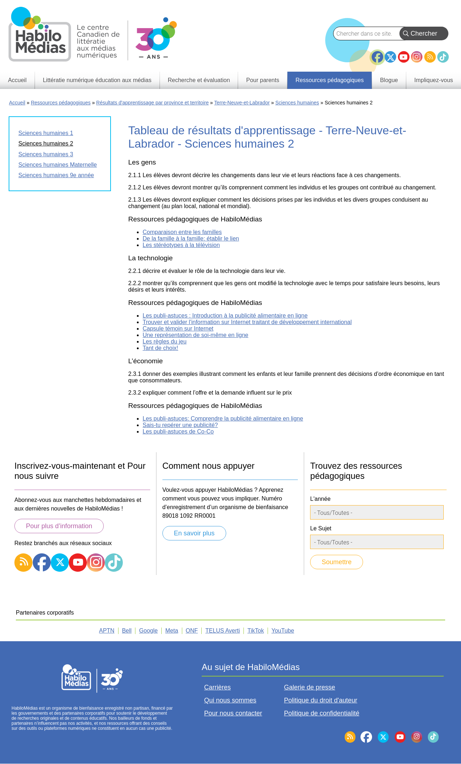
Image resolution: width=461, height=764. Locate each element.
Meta (171, 631)
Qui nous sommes (230, 700)
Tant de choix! (160, 348)
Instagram (416, 57)
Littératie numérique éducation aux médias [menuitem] (97, 80)
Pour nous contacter (233, 713)
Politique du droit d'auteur (321, 700)
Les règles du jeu (165, 341)
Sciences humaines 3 (45, 154)
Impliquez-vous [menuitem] (433, 80)
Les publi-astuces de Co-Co (178, 431)
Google (148, 631)
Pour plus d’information (59, 526)
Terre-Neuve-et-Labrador (242, 102)
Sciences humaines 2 (45, 143)
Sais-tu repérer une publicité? (180, 425)
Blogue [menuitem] (389, 80)
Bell (127, 631)
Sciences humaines (297, 102)
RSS (430, 57)
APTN (107, 631)
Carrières (217, 687)
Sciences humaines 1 (45, 133)
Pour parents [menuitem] (262, 80)
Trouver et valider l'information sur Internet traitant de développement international (247, 322)
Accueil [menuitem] (17, 80)
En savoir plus (194, 533)
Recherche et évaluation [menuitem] (199, 80)
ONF (192, 631)
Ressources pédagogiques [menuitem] (329, 80)
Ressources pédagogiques (61, 102)
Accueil (17, 102)
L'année (320, 499)
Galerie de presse (309, 687)
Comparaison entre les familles (182, 232)
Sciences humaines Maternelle (57, 165)
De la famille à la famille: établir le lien (191, 238)
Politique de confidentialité (321, 713)
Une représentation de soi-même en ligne (196, 335)
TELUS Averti (222, 631)
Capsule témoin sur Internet (178, 328)
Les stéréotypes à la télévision (181, 245)
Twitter (390, 57)
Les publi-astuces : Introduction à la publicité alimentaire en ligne (225, 316)
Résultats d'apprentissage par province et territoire (152, 102)
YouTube (403, 57)
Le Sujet (320, 528)
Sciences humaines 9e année (56, 175)
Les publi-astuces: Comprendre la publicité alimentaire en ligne (223, 418)
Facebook (377, 54)
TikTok (443, 57)
